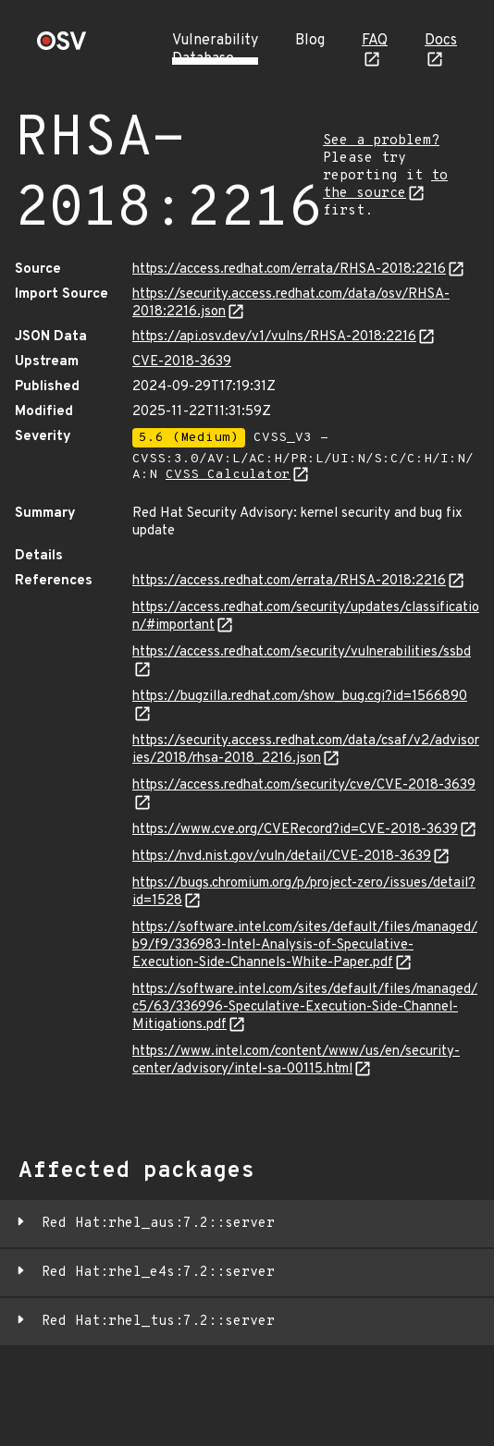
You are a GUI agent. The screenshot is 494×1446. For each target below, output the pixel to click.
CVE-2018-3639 (181, 362)
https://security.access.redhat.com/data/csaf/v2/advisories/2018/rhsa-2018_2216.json (305, 749)
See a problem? (381, 141)
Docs (441, 40)
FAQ (375, 40)
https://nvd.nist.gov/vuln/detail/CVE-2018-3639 (281, 856)
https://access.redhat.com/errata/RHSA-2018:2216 (289, 269)
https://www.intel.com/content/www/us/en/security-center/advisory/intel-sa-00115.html (296, 1060)
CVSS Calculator (228, 475)
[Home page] (62, 47)
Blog (310, 40)
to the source (385, 184)
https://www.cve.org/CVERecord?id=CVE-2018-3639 (295, 830)
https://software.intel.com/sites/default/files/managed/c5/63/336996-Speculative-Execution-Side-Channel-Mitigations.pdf (304, 1007)
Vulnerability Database (215, 49)
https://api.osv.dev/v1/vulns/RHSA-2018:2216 (274, 337)
